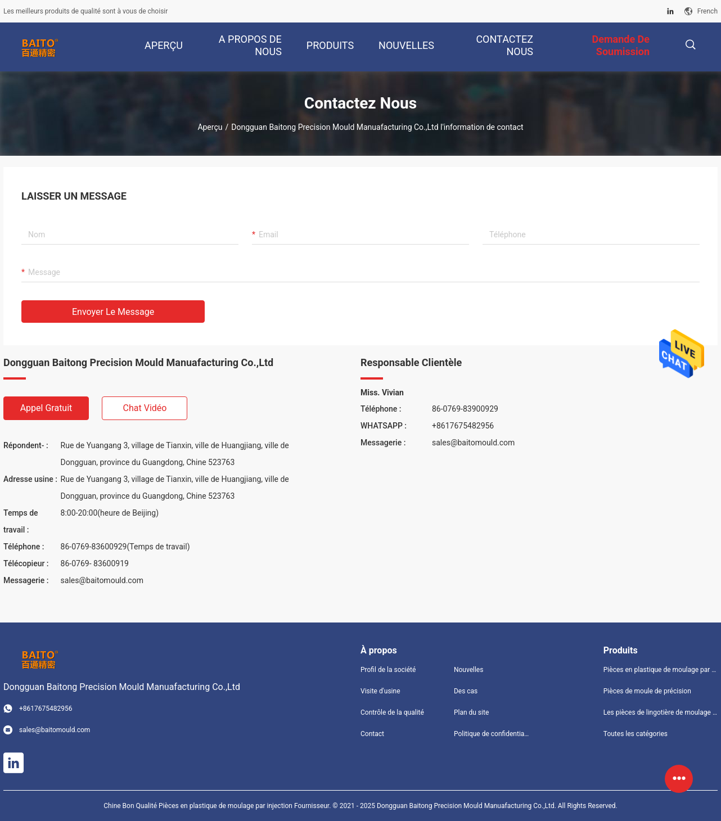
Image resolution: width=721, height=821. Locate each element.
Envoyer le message (113, 311)
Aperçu (209, 127)
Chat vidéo (145, 408)
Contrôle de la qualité (392, 712)
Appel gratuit (46, 408)
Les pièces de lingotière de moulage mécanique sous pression (660, 712)
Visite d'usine (380, 691)
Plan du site (471, 712)
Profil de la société (388, 670)
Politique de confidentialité (491, 734)
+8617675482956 (463, 425)
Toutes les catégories (635, 734)
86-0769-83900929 (465, 408)
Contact (372, 734)
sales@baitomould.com (102, 580)
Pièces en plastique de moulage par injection (660, 670)
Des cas (465, 691)
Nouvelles (469, 670)
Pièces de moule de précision (647, 691)
